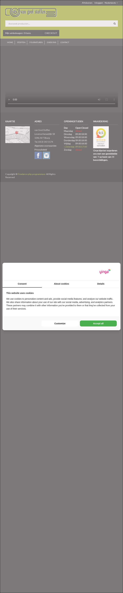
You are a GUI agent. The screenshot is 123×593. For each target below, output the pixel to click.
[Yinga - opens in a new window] (105, 271)
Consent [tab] (22, 284)
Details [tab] (100, 284)
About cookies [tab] (61, 284)
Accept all (98, 323)
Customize (59, 323)
